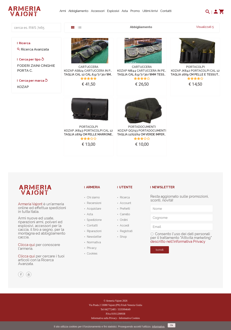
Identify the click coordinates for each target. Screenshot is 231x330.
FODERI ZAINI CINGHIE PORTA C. (36, 68)
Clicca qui (26, 245)
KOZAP (23, 87)
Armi (63, 11)
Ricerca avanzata (33, 49)
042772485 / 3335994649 (117, 309)
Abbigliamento (78, 11)
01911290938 (118, 313)
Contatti (165, 11)
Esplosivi (113, 11)
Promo (135, 11)
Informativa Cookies (129, 318)
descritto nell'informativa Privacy (177, 241)
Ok (171, 325)
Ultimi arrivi (150, 11)
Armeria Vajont (30, 204)
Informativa (158, 326)
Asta (125, 11)
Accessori (97, 11)
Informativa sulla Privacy (104, 318)
